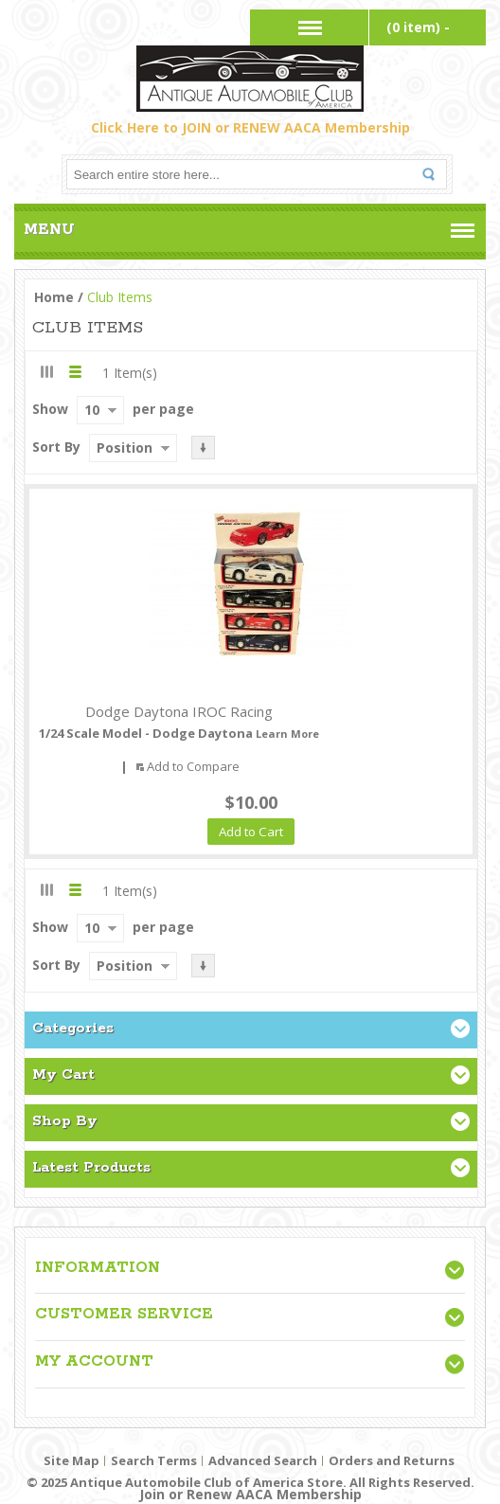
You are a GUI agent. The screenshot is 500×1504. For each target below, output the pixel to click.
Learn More (287, 733)
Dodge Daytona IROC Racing (179, 711)
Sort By (56, 447)
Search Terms (154, 1460)
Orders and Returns (392, 1460)
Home (54, 297)
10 (91, 410)
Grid (47, 371)
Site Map (71, 1460)
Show (50, 409)
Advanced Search (262, 1460)
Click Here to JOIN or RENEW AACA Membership (250, 127)
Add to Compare (193, 766)
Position (124, 448)
